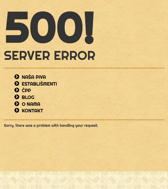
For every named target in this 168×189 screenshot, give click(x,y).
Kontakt (32, 111)
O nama (31, 104)
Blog (28, 97)
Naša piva (34, 77)
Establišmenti (39, 84)
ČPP (26, 90)
